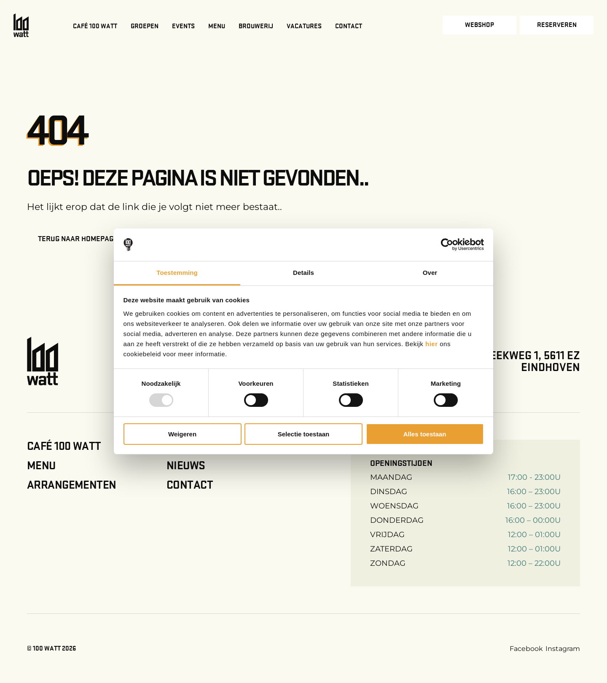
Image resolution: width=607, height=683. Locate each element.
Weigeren (182, 434)
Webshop (479, 25)
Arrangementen (71, 485)
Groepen (144, 26)
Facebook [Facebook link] (526, 649)
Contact (348, 26)
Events (183, 26)
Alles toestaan (424, 434)
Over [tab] (430, 272)
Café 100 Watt (95, 26)
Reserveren (557, 25)
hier (432, 343)
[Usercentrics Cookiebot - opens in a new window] (447, 244)
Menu (216, 26)
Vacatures (304, 26)
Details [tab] (303, 272)
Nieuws (186, 465)
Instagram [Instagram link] (562, 649)
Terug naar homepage (78, 238)
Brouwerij (256, 26)
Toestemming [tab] (177, 272)
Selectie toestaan (304, 434)
